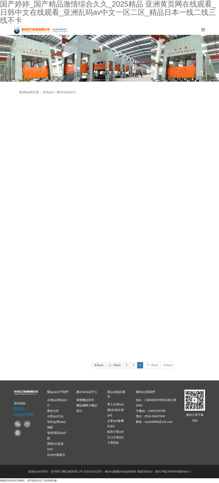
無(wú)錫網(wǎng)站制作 (120, 471)
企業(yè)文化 (55, 416)
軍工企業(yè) (115, 404)
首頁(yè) (48, 92)
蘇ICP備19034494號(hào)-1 (173, 471)
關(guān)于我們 (57, 392)
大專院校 (113, 442)
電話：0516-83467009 (150, 416)
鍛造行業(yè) (115, 431)
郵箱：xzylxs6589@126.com (154, 421)
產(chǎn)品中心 (66, 92)
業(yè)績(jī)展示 (116, 394)
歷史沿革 (53, 411)
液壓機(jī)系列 (85, 400)
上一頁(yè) (115, 365)
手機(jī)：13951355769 (150, 411)
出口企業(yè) (115, 437)
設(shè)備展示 (56, 454)
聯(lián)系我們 (145, 392)
